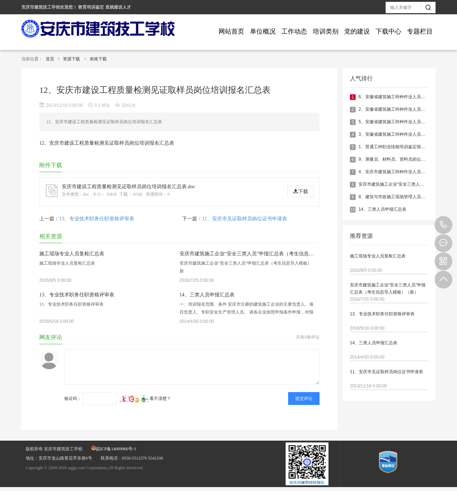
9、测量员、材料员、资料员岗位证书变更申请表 (404, 159)
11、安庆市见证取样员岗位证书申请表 (386, 371)
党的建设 (357, 31)
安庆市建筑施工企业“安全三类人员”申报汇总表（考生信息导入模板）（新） (388, 288)
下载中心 (388, 31)
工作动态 (294, 31)
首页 (50, 58)
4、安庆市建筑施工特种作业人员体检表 (396, 171)
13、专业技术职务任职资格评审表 (382, 313)
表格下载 (98, 58)
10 (352, 209)
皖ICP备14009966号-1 (113, 448)
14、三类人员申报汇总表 (382, 209)
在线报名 (443, 243)
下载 (300, 191)
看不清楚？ (145, 398)
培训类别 (325, 31)
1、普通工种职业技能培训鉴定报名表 (394, 146)
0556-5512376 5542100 (443, 225)
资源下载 (71, 58)
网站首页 (231, 31)
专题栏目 (420, 31)
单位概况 (263, 31)
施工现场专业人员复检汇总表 (378, 256)
